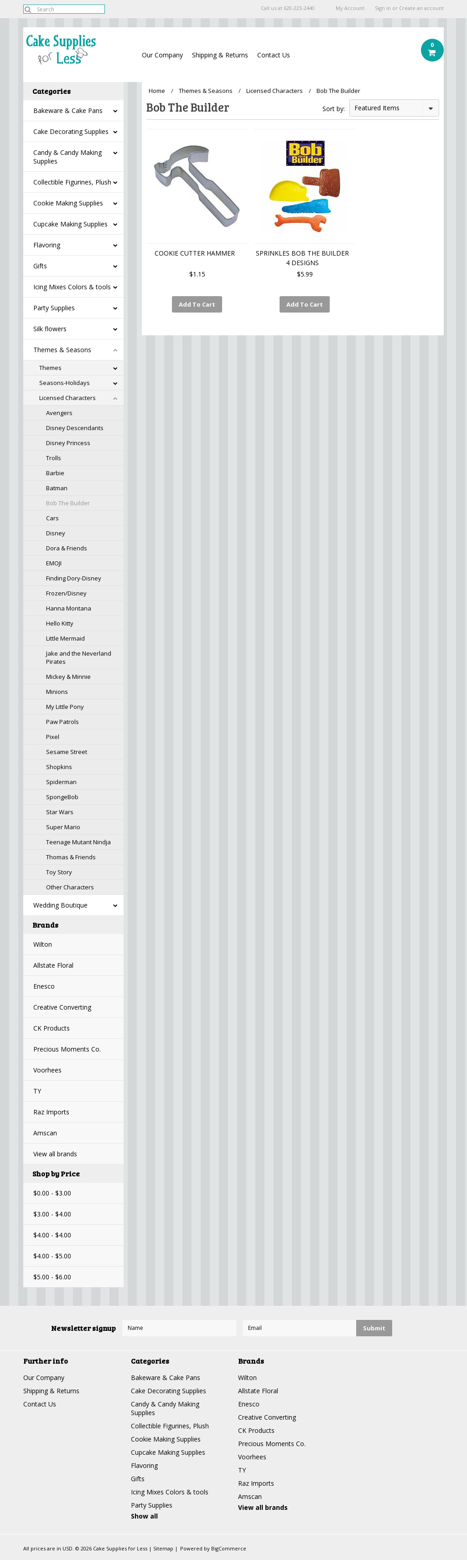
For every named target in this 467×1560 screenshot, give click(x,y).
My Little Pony (65, 707)
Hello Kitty (59, 623)
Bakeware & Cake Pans (68, 110)
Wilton (42, 944)
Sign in (383, 8)
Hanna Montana (68, 608)
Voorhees (47, 1070)
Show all (144, 1516)
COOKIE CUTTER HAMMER (195, 253)
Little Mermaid (65, 638)
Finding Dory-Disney (73, 578)
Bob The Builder (68, 503)
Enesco (44, 986)
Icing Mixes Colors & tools (72, 286)
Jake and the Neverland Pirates (78, 657)
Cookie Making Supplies (68, 203)
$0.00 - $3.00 (52, 1193)
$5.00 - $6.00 (52, 1277)
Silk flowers (50, 328)
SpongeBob (62, 797)
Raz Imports (51, 1112)
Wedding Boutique (60, 905)
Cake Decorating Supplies (71, 131)
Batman (56, 488)
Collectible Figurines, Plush (72, 182)
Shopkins (59, 767)
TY (37, 1091)
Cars (52, 518)
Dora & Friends (66, 548)
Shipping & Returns (220, 55)
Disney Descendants (75, 428)
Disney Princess (68, 443)
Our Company (162, 55)
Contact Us (273, 55)
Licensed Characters (67, 398)
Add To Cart (197, 304)
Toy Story (59, 872)
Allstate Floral (53, 965)
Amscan (45, 1133)
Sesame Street (66, 752)
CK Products (51, 1028)
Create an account (421, 8)
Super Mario (63, 827)
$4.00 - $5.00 (52, 1256)
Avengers (59, 413)
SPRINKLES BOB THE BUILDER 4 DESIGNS (302, 258)
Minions (57, 692)
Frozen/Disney (66, 593)
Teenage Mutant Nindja (78, 842)
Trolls (53, 458)
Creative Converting (62, 1007)
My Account (350, 8)
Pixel (52, 737)
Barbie (55, 473)
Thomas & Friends (71, 857)
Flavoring (46, 245)
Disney (55, 533)
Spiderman (61, 782)
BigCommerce (228, 1548)
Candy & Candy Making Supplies (67, 156)
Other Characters (70, 887)
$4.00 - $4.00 (52, 1235)
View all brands (55, 1153)
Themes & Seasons (62, 349)
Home (157, 91)
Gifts (40, 266)
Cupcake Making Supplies (70, 224)
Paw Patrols (62, 722)
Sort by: (333, 108)
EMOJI (54, 563)
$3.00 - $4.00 (52, 1214)
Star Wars (59, 812)
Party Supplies (54, 307)
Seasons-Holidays (64, 383)
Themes (50, 368)
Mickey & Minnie (68, 676)
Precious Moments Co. (67, 1049)
